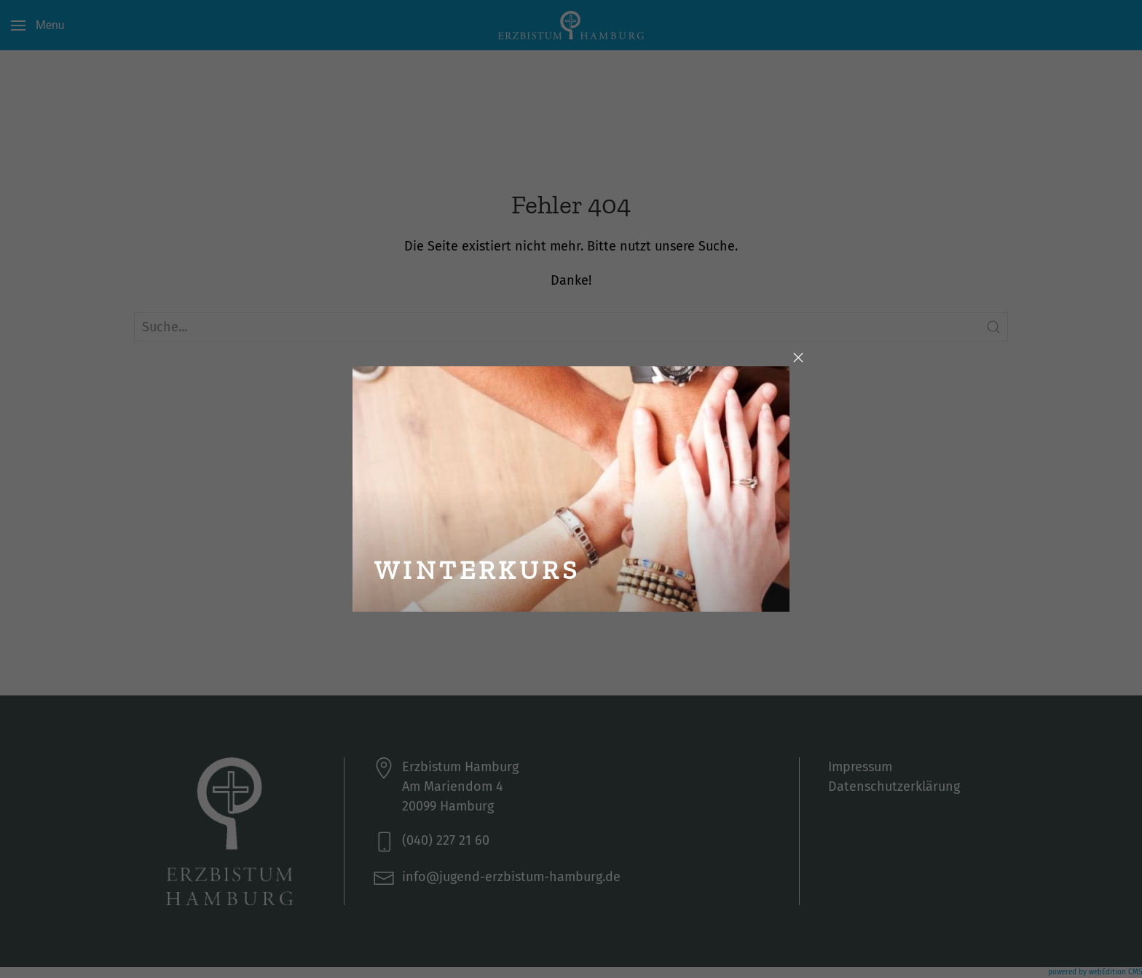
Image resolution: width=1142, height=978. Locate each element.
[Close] (798, 357)
